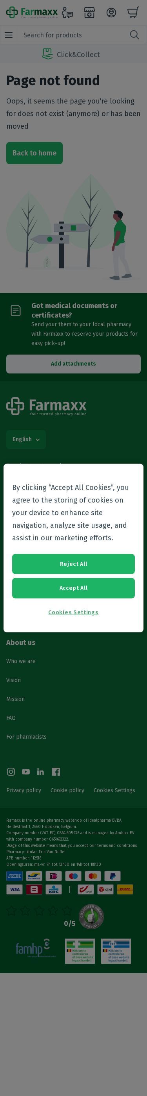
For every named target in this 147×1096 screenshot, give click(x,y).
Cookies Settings (73, 612)
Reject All (73, 563)
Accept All (74, 588)
